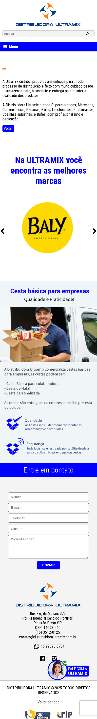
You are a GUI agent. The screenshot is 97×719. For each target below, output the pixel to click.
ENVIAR (48, 569)
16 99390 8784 (49, 650)
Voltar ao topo (48, 705)
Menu (10, 46)
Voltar (8, 128)
